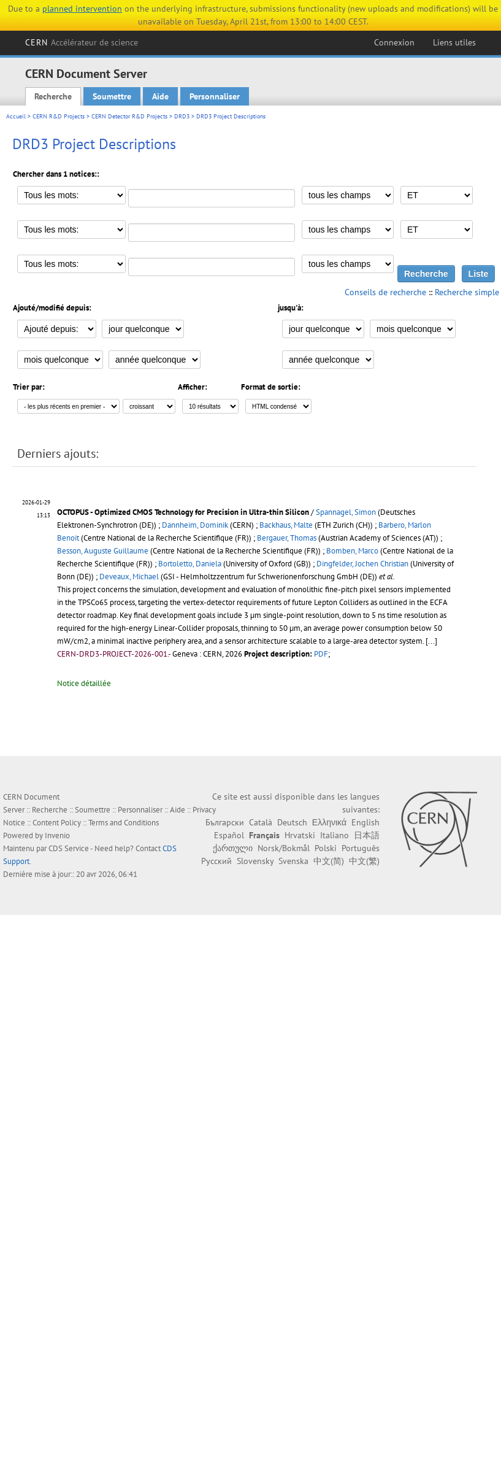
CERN (82, 42)
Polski (326, 848)
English (365, 822)
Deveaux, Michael (129, 576)
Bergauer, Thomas (286, 538)
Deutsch (292, 822)
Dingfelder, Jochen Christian (362, 563)
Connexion (394, 42)
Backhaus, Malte (286, 525)
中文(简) (328, 860)
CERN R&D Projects (59, 116)
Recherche (53, 96)
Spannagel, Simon (346, 512)
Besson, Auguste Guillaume (102, 551)
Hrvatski (300, 835)
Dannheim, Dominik (195, 525)
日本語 (367, 835)
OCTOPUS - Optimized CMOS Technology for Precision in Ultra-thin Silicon (183, 512)
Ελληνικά (329, 822)
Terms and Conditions (123, 822)
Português (361, 848)
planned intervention (82, 8)
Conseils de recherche (385, 292)
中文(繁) (364, 860)
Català (260, 822)
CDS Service (68, 848)
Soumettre (112, 96)
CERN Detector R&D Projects (129, 116)
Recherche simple (467, 292)
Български (224, 822)
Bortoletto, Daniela (189, 563)
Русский (216, 860)
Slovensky (255, 860)
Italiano (334, 835)
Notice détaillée (84, 683)
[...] (431, 641)
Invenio (57, 835)
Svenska (293, 860)
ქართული (233, 848)
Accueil (16, 116)
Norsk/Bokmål (284, 848)
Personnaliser (214, 96)
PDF (321, 654)
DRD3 (181, 116)
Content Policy (57, 822)
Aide (160, 96)
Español (229, 835)
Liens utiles (454, 42)
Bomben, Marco (352, 551)
